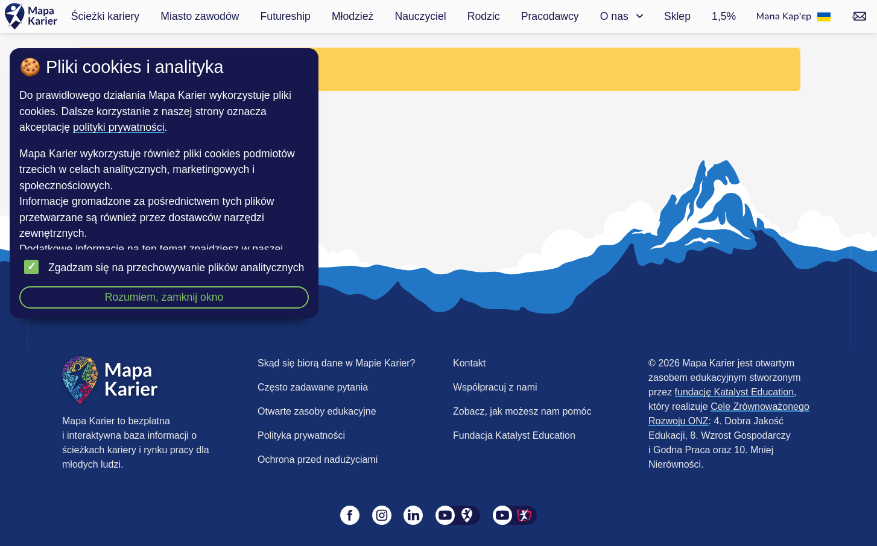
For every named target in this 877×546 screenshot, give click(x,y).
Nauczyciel (420, 16)
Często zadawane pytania (313, 387)
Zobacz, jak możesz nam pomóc (522, 411)
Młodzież (352, 16)
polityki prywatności (119, 127)
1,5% (724, 16)
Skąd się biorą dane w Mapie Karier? (336, 363)
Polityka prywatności (301, 435)
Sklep (677, 16)
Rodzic (483, 16)
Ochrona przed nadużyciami (318, 459)
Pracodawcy (550, 16)
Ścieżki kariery (105, 16)
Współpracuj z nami (495, 387)
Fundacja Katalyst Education (514, 435)
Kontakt (469, 363)
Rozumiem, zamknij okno (164, 297)
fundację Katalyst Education (734, 392)
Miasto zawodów (199, 16)
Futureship (286, 16)
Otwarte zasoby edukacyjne (317, 411)
